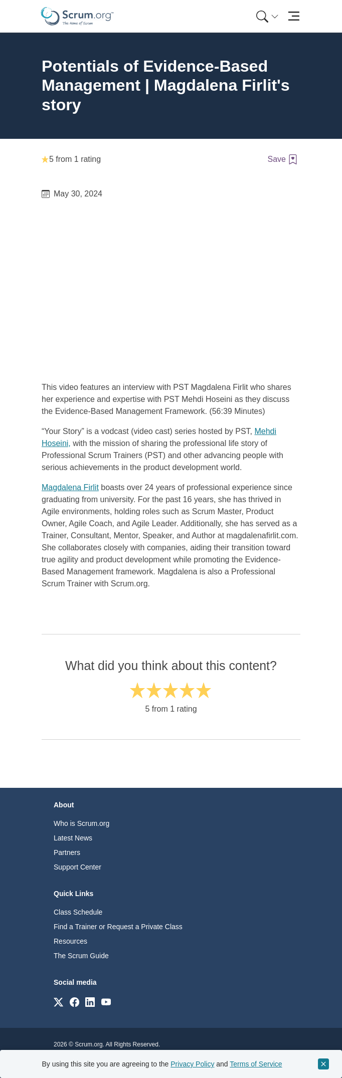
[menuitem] (266, 16)
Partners (67, 852)
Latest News (73, 838)
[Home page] (77, 16)
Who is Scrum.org (81, 823)
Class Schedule (78, 912)
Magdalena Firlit (70, 487)
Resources (70, 941)
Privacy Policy (192, 1064)
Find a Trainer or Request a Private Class (118, 927)
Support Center (77, 867)
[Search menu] (267, 16)
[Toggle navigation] (293, 16)
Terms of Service (256, 1064)
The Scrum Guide (81, 956)
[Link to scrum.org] (58, 1001)
